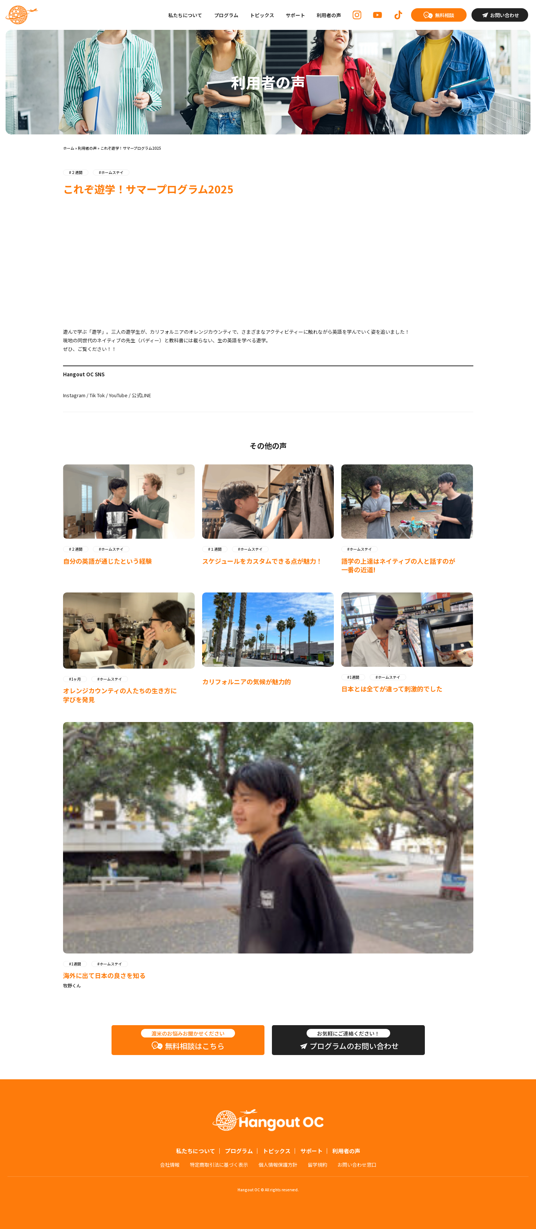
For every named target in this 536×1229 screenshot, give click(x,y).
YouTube (118, 395)
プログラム (226, 15)
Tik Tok (97, 395)
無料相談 (444, 15)
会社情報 (169, 1164)
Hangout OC (22, 15)
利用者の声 (329, 15)
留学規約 (317, 1164)
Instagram (74, 395)
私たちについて (185, 15)
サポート (295, 15)
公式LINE (141, 395)
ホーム (68, 148)
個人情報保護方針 (277, 1164)
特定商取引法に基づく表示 (219, 1164)
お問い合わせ (504, 15)
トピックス (262, 15)
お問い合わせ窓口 (357, 1164)
